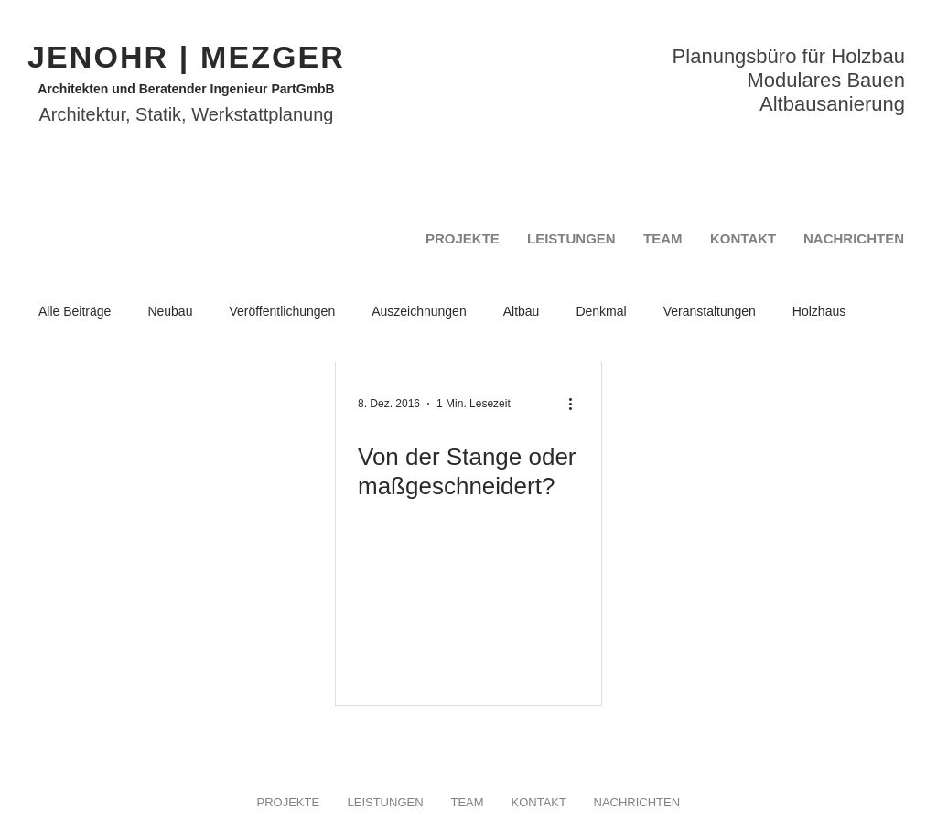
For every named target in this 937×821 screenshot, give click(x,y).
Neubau (169, 311)
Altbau (521, 311)
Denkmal (601, 311)
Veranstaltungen (709, 311)
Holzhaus (818, 311)
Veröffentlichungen (282, 311)
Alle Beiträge (74, 311)
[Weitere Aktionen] (576, 404)
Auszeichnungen (419, 311)
